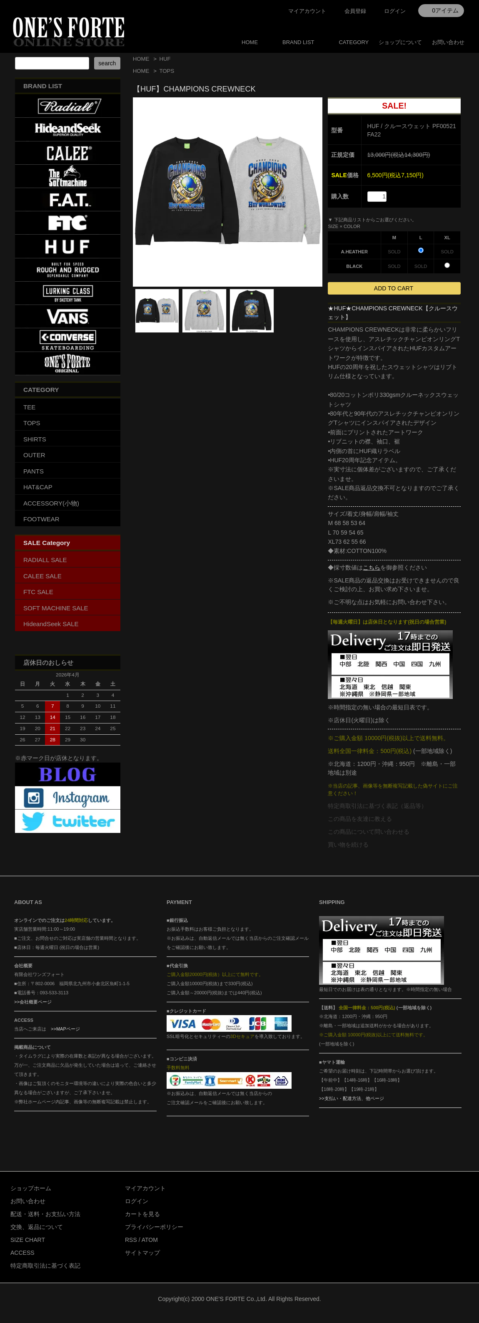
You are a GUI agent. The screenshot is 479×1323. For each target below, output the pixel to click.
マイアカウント (307, 11)
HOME (250, 42)
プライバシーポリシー (154, 1227)
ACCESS (22, 1252)
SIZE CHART (27, 1239)
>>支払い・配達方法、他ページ (351, 1098)
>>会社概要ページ (33, 1001)
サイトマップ (142, 1252)
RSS (131, 1239)
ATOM (150, 1239)
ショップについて (400, 42)
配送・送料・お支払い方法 (45, 1214)
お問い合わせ (448, 42)
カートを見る (142, 1214)
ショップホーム (30, 1188)
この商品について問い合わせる (368, 831)
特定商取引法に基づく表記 (45, 1265)
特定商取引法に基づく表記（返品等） (377, 806)
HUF (164, 59)
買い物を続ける (348, 844)
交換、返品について (36, 1227)
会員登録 (355, 11)
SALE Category (46, 542)
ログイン (395, 11)
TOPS (166, 71)
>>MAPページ (65, 1028)
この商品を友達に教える (360, 818)
